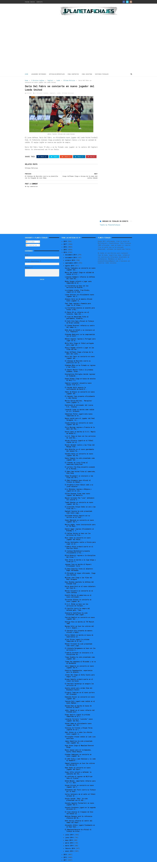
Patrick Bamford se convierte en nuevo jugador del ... (80, 611)
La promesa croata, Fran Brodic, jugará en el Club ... (77, 284)
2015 (65, 243)
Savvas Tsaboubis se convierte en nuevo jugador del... (80, 262)
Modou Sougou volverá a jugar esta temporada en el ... (78, 275)
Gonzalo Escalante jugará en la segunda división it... (80, 801)
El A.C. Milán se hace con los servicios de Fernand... (76, 598)
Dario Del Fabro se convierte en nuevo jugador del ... (80, 350)
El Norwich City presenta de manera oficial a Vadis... (78, 625)
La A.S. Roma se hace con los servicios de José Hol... (80, 430)
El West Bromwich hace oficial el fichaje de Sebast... (78, 474)
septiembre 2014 (71, 256)
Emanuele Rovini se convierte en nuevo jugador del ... (80, 691)
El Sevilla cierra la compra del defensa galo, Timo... (77, 603)
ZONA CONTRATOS (73, 74)
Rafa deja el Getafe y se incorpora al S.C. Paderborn (80, 324)
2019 (65, 235)
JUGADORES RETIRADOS (38, 74)
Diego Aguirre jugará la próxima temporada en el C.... (77, 709)
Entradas (30, 235)
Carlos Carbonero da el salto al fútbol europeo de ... (80, 788)
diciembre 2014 (71, 248)
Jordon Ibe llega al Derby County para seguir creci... (80, 669)
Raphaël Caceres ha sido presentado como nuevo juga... (78, 505)
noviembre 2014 (71, 251)
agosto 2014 (70, 259)
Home (26, 74)
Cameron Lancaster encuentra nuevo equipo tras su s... (78, 377)
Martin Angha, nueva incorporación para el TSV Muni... (80, 518)
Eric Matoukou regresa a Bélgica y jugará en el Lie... (78, 483)
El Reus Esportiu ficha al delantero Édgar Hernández (79, 563)
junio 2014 (69, 831)
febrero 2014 (70, 842)
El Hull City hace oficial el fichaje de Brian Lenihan (79, 315)
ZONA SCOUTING (87, 74)
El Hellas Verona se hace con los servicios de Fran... (78, 527)
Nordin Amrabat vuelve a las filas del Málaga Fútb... (80, 439)
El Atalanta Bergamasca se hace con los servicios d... (80, 642)
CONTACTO (40, 2)
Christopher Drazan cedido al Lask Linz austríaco (80, 731)
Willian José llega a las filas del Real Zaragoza (78, 572)
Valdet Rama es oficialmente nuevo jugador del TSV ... (78, 717)
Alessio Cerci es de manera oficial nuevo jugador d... (78, 293)
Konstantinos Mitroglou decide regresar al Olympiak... (80, 368)
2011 (65, 853)
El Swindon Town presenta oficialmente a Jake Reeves (80, 390)
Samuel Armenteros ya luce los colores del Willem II (80, 757)
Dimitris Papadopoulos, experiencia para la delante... (78, 664)
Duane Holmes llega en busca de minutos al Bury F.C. (80, 373)
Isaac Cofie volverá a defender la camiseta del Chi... (78, 766)
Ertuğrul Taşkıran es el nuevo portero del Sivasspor (80, 687)
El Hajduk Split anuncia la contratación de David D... (76, 381)
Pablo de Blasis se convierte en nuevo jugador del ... (80, 386)
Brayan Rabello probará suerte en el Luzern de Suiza (79, 673)
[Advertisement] (39, 38)
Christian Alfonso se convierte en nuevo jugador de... (78, 594)
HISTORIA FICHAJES (102, 74)
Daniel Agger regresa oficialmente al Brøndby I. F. (79, 523)
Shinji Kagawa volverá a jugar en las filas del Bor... (79, 342)
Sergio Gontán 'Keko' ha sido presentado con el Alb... (76, 793)
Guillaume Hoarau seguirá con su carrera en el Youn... (77, 510)
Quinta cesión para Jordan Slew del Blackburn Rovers (78, 682)
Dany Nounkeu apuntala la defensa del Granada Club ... (79, 576)
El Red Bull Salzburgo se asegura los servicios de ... (79, 678)
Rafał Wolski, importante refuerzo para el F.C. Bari (80, 775)
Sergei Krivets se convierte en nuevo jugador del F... (79, 779)
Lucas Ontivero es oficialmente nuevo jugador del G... (79, 289)
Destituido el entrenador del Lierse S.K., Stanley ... (79, 399)
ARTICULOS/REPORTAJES (57, 74)
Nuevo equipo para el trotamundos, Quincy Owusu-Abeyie (78, 744)
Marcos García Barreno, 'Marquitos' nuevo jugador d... (78, 395)
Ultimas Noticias (69, 80)
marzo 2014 (69, 839)
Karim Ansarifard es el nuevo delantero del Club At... (80, 580)
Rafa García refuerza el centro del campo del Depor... (78, 815)
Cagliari (50, 80)
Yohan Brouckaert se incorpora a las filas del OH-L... (79, 470)
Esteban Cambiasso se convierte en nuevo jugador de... (78, 748)
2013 (65, 848)
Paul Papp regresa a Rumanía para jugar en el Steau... (78, 297)
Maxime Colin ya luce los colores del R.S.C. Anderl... (79, 620)
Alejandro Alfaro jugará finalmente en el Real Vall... (80, 819)
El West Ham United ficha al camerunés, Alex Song (80, 465)
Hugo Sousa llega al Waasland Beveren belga (79, 740)
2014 (65, 246)
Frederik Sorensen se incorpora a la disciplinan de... (79, 647)
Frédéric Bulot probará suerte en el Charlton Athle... (79, 541)
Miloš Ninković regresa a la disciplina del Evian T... (80, 549)
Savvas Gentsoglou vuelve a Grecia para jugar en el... (80, 536)
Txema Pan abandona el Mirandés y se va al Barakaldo (80, 656)
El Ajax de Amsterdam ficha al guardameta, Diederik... (76, 311)
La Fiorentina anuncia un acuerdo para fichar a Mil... (80, 302)
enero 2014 (69, 844)
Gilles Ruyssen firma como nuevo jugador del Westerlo (77, 488)
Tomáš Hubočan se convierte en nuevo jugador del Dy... (79, 496)
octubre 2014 (70, 253)
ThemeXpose (36, 859)
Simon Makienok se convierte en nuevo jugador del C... (79, 514)
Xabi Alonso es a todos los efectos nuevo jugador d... (78, 726)
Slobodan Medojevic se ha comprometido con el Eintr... (80, 328)
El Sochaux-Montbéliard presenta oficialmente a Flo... (77, 545)
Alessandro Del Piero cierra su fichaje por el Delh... (80, 784)
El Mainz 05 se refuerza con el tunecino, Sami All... (77, 306)
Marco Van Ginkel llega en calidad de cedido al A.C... (79, 267)
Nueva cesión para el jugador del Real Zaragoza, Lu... (80, 412)
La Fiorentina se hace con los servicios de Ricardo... (76, 280)
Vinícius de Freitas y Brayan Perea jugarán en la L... (78, 722)
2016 (65, 240)
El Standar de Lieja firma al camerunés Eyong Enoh (76, 457)
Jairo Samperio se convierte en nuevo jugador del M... (79, 660)
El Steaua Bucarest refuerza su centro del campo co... (80, 320)
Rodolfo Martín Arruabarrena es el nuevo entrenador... (78, 589)
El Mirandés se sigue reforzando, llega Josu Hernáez (80, 567)
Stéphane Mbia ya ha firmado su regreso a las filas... (80, 359)
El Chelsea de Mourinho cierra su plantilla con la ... (78, 355)
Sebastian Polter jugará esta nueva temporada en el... (78, 408)
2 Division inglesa (37, 80)
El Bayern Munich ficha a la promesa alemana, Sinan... (79, 364)
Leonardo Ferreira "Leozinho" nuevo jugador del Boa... (79, 713)
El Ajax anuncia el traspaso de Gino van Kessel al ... (79, 806)
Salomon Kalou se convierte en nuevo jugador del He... (79, 448)
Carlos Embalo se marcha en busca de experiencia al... (79, 629)
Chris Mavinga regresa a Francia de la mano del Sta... (80, 421)
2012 (65, 851)
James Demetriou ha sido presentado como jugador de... (78, 735)
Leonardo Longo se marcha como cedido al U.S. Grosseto (79, 404)
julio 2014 (69, 828)
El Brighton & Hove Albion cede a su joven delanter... (79, 479)
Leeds (58, 80)
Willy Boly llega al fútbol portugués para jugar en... (79, 337)
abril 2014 (69, 836)
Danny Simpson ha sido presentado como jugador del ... (80, 452)
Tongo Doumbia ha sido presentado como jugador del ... (80, 651)
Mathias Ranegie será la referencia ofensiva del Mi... (78, 810)
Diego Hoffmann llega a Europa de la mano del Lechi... (79, 346)
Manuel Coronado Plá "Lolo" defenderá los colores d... (79, 492)
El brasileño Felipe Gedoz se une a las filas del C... (80, 501)
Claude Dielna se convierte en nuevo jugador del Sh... (79, 417)
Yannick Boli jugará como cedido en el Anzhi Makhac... (80, 695)
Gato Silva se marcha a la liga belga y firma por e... (80, 554)
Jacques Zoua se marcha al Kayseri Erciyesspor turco (78, 558)
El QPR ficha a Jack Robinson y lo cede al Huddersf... (80, 753)
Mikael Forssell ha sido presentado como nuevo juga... (78, 638)
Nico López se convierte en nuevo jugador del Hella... (78, 532)
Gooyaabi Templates (60, 859)
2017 (65, 237)
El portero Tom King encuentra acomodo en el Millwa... (80, 461)
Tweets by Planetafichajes (110, 85)
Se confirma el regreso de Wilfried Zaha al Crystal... (78, 770)
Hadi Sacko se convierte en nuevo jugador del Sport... (78, 762)
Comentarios (31, 238)
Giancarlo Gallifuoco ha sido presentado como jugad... (76, 607)
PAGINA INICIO (30, 2)
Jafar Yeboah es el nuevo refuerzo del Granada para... (80, 704)
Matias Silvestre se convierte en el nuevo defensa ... (79, 585)
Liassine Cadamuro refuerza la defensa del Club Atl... (80, 271)
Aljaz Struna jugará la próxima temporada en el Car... (77, 633)
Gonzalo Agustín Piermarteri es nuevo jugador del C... (79, 797)
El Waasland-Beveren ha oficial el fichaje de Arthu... (78, 824)
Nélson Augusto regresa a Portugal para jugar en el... (80, 333)
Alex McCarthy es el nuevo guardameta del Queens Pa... (79, 443)
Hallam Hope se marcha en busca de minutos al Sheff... (78, 700)
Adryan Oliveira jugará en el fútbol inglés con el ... (79, 434)
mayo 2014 (69, 833)
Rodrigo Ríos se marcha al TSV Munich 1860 (79, 616)
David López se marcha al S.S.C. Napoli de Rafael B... (80, 426)
